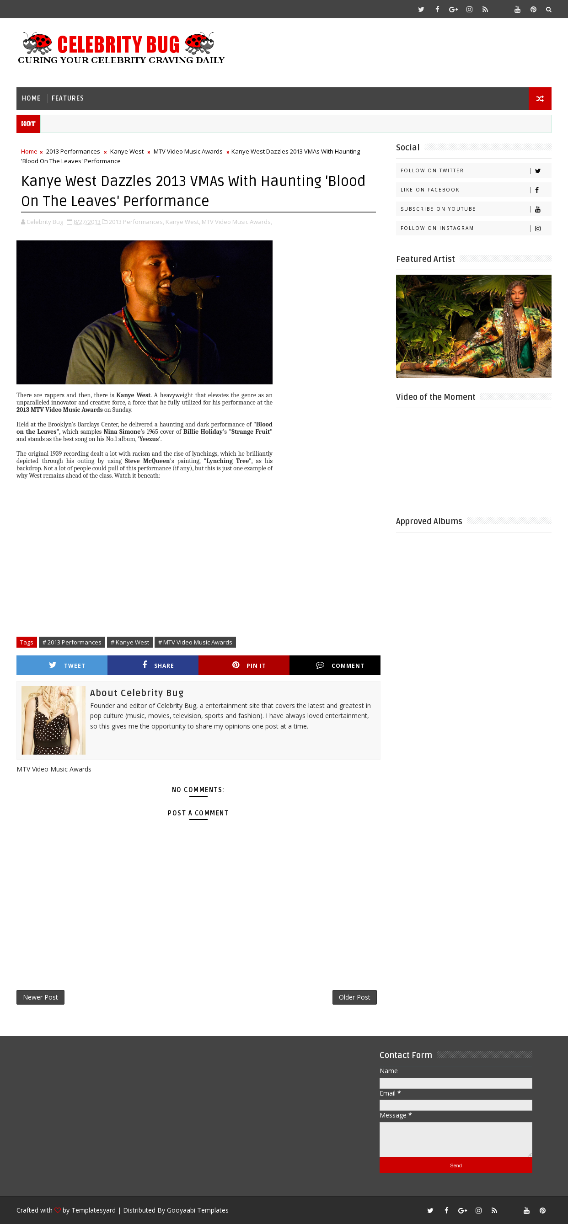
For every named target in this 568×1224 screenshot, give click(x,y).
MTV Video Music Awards (188, 151)
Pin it (249, 665)
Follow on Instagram (476, 228)
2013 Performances (73, 151)
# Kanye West (130, 642)
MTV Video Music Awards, (237, 222)
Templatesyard (93, 1210)
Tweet (67, 665)
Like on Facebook (476, 189)
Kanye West (127, 151)
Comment (340, 665)
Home (31, 98)
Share (158, 665)
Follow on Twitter (476, 170)
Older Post (354, 997)
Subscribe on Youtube (476, 209)
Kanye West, (183, 222)
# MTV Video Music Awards (195, 642)
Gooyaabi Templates (198, 1210)
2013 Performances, (136, 222)
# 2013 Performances (72, 642)
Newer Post (40, 997)
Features (68, 98)
